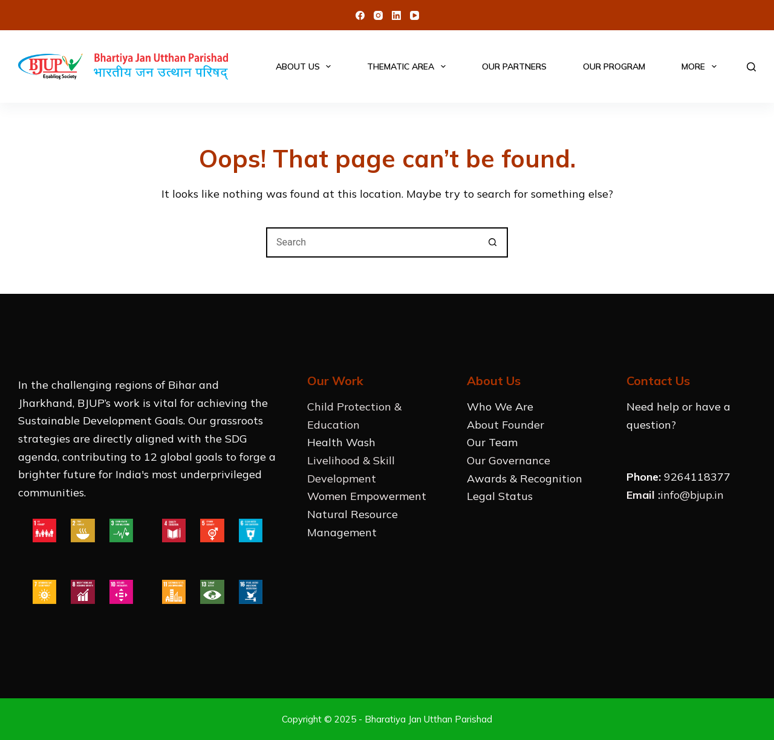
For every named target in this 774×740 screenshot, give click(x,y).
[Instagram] (378, 15)
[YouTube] (414, 15)
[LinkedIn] (396, 15)
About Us (306, 66)
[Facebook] (360, 15)
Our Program (614, 66)
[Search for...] (372, 242)
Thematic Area (408, 66)
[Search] (751, 66)
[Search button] (493, 242)
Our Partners (514, 66)
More (701, 66)
